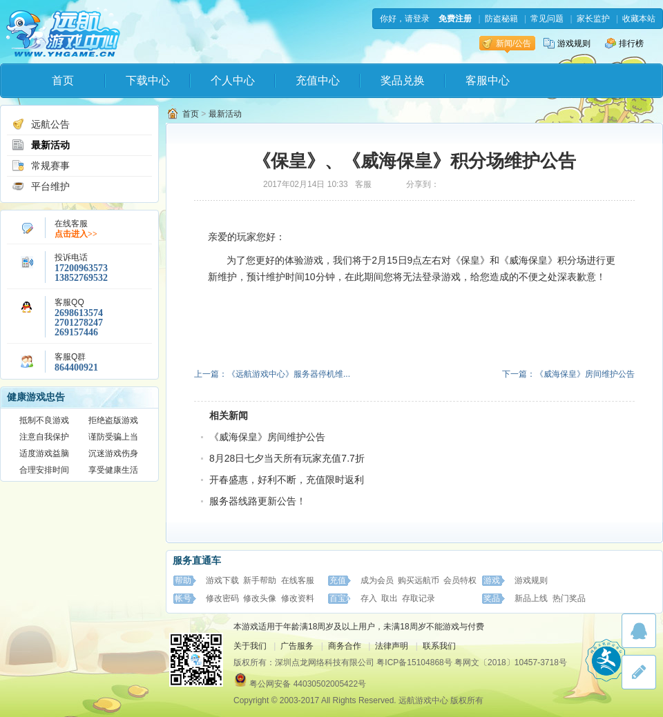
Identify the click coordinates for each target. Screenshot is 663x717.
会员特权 (460, 580)
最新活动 (40, 145)
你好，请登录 (405, 18)
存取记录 (418, 598)
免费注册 (455, 18)
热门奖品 (569, 598)
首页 (63, 80)
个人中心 (233, 80)
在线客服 (297, 580)
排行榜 (624, 43)
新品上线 (531, 598)
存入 (369, 598)
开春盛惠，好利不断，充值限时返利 (286, 479)
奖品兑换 (403, 80)
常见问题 (547, 18)
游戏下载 (222, 580)
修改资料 (297, 598)
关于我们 (250, 646)
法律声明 (391, 646)
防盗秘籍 (501, 18)
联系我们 (439, 646)
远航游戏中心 (63, 32)
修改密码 (222, 598)
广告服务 (297, 646)
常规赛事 (40, 166)
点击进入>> (76, 234)
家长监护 (593, 18)
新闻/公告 (506, 43)
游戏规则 (567, 43)
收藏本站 (638, 18)
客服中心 (487, 80)
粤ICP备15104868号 (414, 662)
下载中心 (148, 80)
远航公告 (40, 124)
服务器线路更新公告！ (257, 501)
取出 (389, 598)
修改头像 (259, 598)
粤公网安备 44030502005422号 (307, 684)
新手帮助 (259, 580)
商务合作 (344, 646)
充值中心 (318, 80)
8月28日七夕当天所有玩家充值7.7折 (287, 458)
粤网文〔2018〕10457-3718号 (510, 662)
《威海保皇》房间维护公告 (267, 436)
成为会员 (377, 580)
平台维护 (40, 186)
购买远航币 (418, 580)
